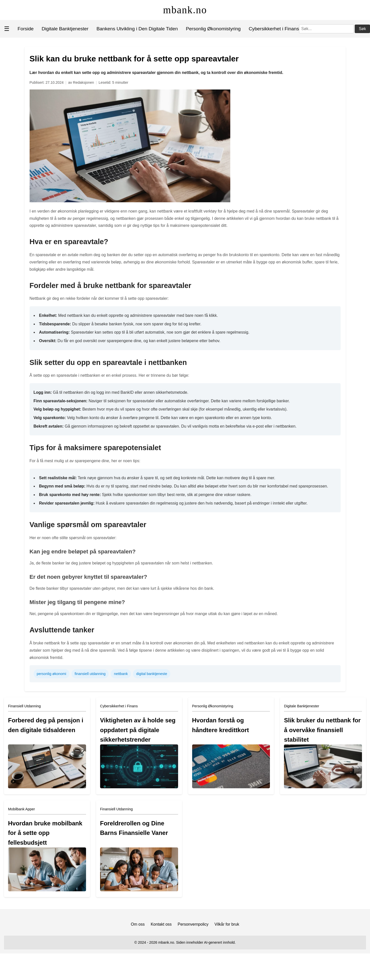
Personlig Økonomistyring (213, 28)
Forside (26, 28)
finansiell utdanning (90, 674)
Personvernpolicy (193, 924)
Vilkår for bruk (226, 924)
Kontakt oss (161, 924)
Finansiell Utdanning (24, 706)
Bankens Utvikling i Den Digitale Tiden (137, 28)
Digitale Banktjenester (65, 28)
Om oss (138, 924)
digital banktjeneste (151, 674)
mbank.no (185, 10)
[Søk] (326, 28)
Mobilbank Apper (21, 809)
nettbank (121, 674)
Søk (362, 29)
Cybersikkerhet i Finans (274, 28)
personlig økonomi (51, 674)
